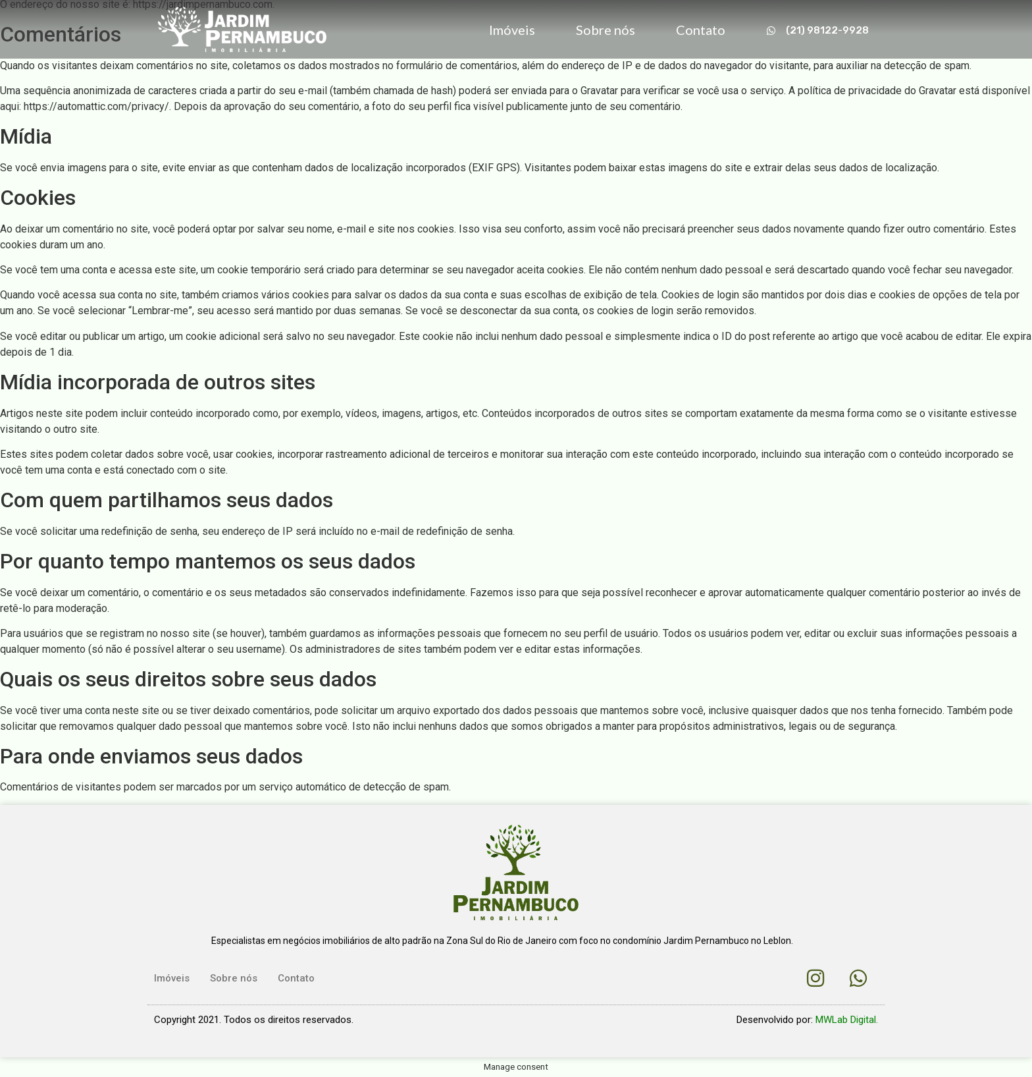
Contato (700, 30)
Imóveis (512, 30)
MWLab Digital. (846, 1020)
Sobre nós (605, 30)
